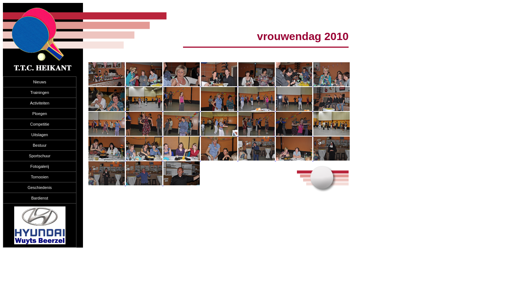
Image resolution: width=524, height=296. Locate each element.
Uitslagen (39, 135)
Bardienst (39, 198)
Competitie (39, 124)
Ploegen (39, 113)
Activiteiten (39, 103)
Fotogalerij (39, 166)
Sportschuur (39, 156)
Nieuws (39, 82)
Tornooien (39, 177)
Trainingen (39, 92)
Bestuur (40, 145)
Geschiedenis (40, 187)
